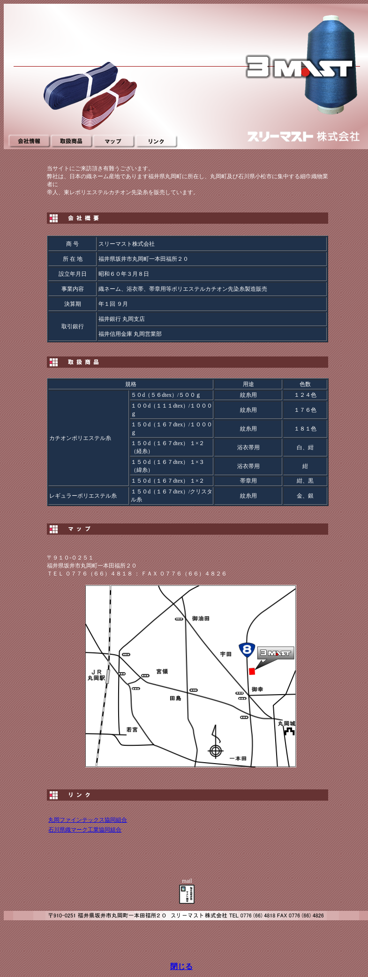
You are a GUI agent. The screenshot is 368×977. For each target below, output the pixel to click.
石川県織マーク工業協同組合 (84, 829)
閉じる (181, 966)
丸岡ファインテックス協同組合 (87, 820)
